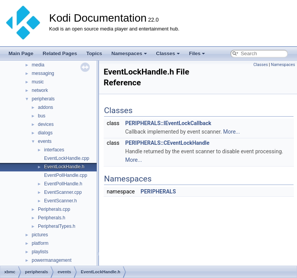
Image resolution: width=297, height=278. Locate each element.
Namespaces (129, 53)
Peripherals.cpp (54, 209)
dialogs (45, 133)
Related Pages (60, 53)
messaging (43, 73)
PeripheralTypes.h (56, 226)
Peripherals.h (51, 217)
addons (45, 107)
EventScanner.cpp (63, 192)
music (38, 82)
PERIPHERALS (158, 191)
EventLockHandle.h (64, 167)
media (38, 65)
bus (41, 116)
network (40, 90)
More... (231, 132)
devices (46, 124)
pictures (40, 234)
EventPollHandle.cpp (65, 175)
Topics (94, 53)
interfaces (54, 150)
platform (40, 243)
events (44, 141)
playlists (40, 251)
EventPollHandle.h (63, 183)
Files (197, 53)
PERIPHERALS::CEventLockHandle (167, 143)
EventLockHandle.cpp (66, 158)
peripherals (43, 99)
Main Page (21, 53)
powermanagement (52, 260)
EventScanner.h (60, 200)
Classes (168, 53)
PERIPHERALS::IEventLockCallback (168, 123)
